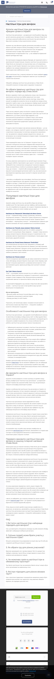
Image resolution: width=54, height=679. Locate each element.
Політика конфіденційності (28, 600)
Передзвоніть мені (27, 617)
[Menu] (3, 2)
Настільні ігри (12, 21)
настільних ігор (18, 430)
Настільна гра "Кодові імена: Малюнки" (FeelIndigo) (22, 242)
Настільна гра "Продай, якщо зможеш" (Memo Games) (23, 228)
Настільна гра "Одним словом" (15, 257)
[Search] (7, 16)
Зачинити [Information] (27, 10)
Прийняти (28, 675)
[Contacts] (46, 2)
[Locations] (42, 2)
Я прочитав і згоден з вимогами (27, 601)
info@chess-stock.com (27, 644)
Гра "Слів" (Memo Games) (14, 271)
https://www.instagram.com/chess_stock (24, 640)
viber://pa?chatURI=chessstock (28, 640)
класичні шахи (15, 500)
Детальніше (43, 7)
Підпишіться (36, 597)
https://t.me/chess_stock (32, 640)
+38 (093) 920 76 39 (28, 613)
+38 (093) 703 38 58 (27, 615)
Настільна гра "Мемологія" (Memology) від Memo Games (23, 213)
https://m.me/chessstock (20, 640)
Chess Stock (15, 362)
